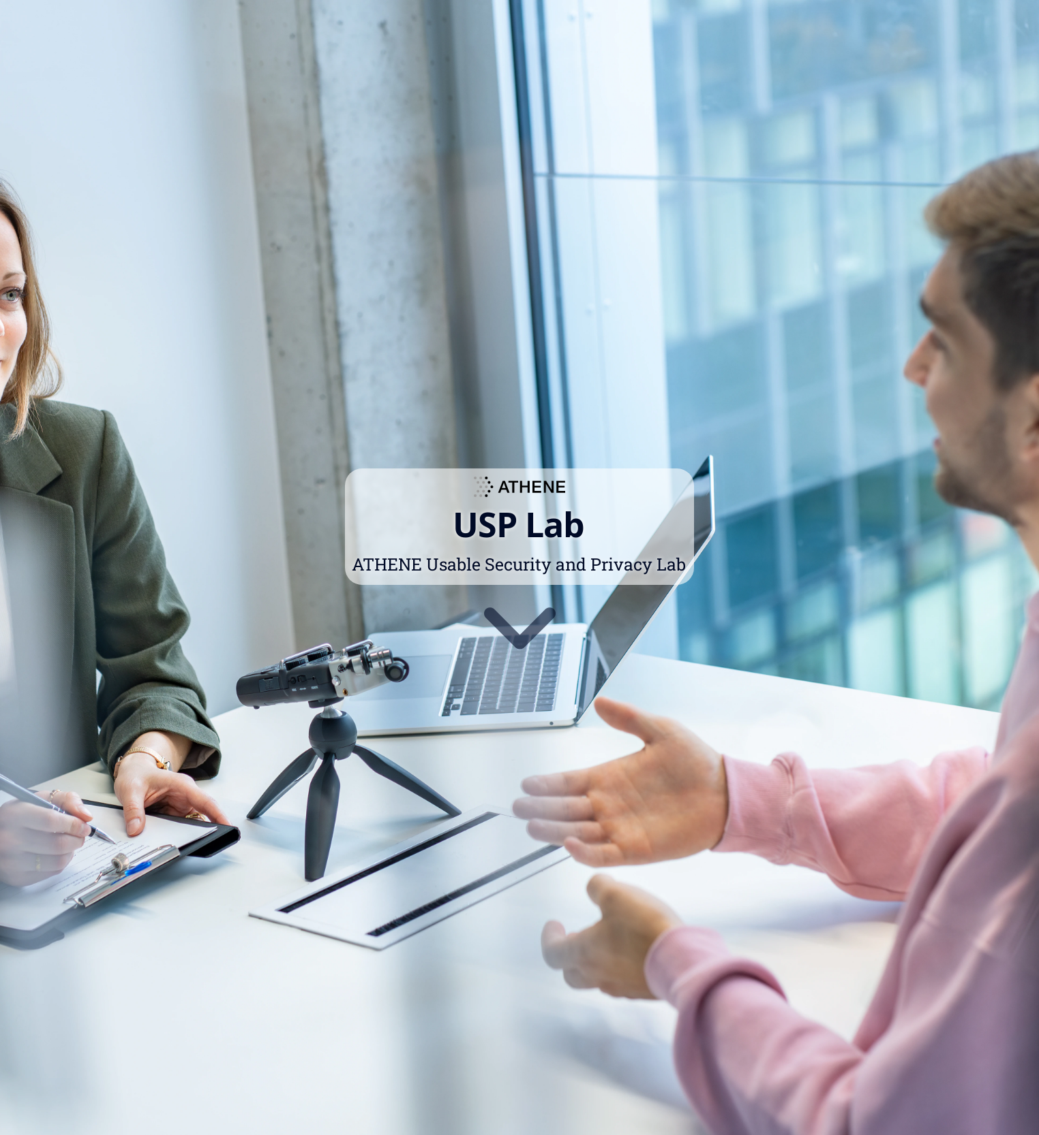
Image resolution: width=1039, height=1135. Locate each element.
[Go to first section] (519, 625)
